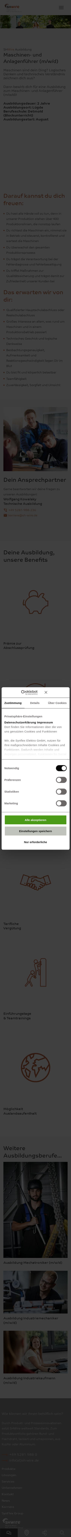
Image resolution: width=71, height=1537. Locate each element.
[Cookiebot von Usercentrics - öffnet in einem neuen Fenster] (26, 692)
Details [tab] (35, 702)
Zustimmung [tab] (13, 702)
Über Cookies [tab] (57, 702)
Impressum (45, 722)
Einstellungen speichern (35, 831)
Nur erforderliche (35, 842)
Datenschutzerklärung (20, 722)
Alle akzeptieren (35, 820)
